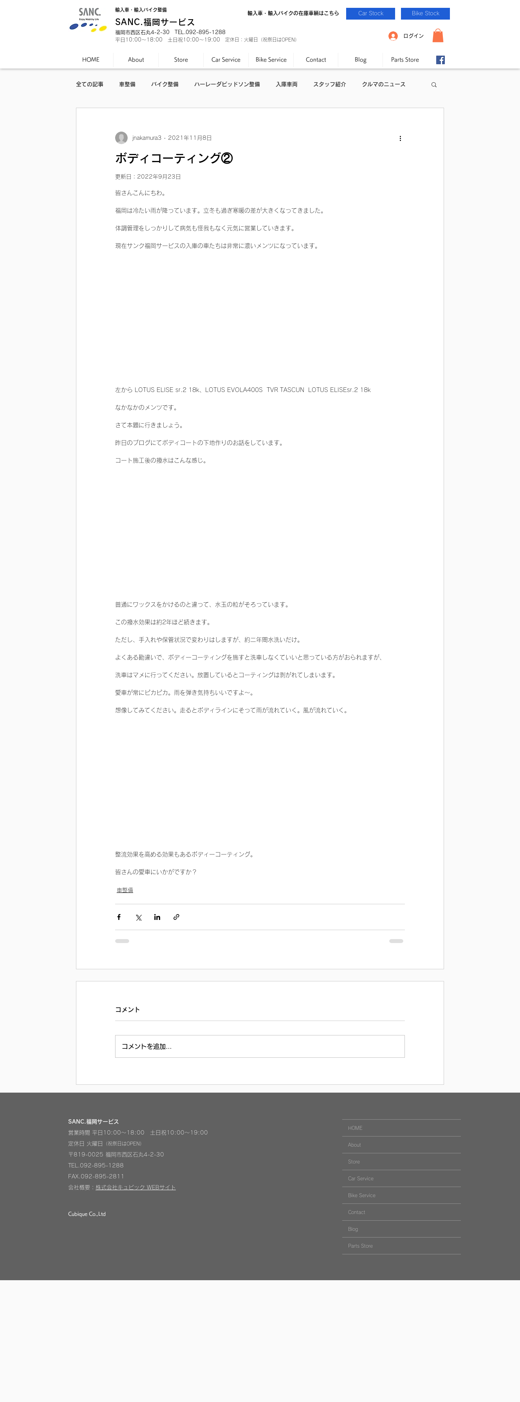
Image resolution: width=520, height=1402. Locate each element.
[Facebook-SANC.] (440, 60)
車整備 (127, 84)
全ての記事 (89, 84)
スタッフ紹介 (329, 84)
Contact (356, 1212)
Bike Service (362, 1195)
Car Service (361, 1178)
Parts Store (360, 1245)
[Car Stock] (370, 14)
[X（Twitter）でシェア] (138, 917)
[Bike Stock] (425, 14)
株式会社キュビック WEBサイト (136, 1187)
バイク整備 (165, 84)
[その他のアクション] (400, 138)
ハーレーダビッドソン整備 (227, 84)
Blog (353, 1229)
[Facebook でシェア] (119, 917)
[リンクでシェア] (176, 917)
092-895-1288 (102, 1165)
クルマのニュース (384, 84)
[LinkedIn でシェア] (157, 917)
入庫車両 (287, 84)
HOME (355, 1128)
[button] (438, 35)
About (354, 1144)
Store (354, 1161)
